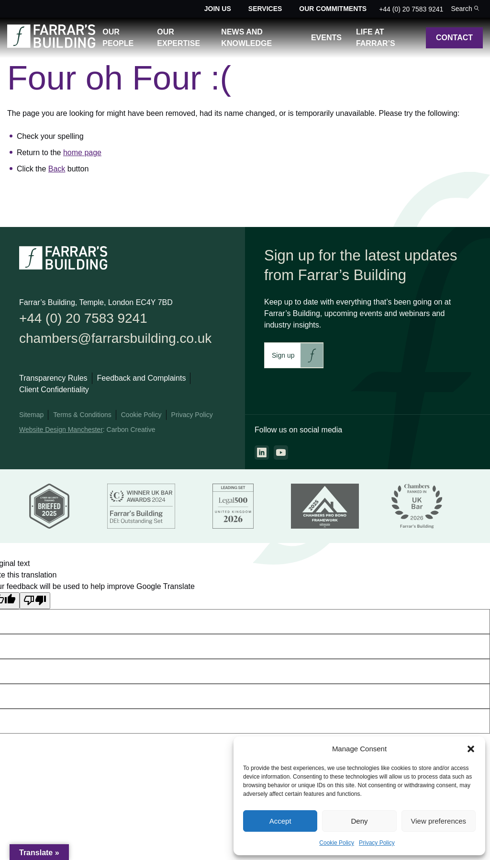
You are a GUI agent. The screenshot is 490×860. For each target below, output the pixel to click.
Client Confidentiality (54, 392)
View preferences (439, 821)
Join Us (217, 8)
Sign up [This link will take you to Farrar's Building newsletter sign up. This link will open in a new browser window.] (283, 355)
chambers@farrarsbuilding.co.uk (122, 340)
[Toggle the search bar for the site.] (465, 9)
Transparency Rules (53, 381)
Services (265, 8)
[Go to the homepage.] (51, 45)
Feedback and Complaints (141, 381)
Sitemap (31, 417)
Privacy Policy (377, 842)
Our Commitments (333, 8)
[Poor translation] (35, 602)
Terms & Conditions (82, 417)
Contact (454, 38)
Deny (359, 821)
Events (326, 38)
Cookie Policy (336, 842)
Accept (280, 821)
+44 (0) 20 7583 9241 (411, 9)
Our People (118, 37)
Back (57, 169)
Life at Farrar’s (375, 37)
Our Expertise (178, 37)
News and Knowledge (246, 37)
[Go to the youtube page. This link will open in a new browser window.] (281, 452)
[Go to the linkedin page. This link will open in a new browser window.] (262, 452)
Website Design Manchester (61, 432)
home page (82, 152)
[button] (471, 749)
